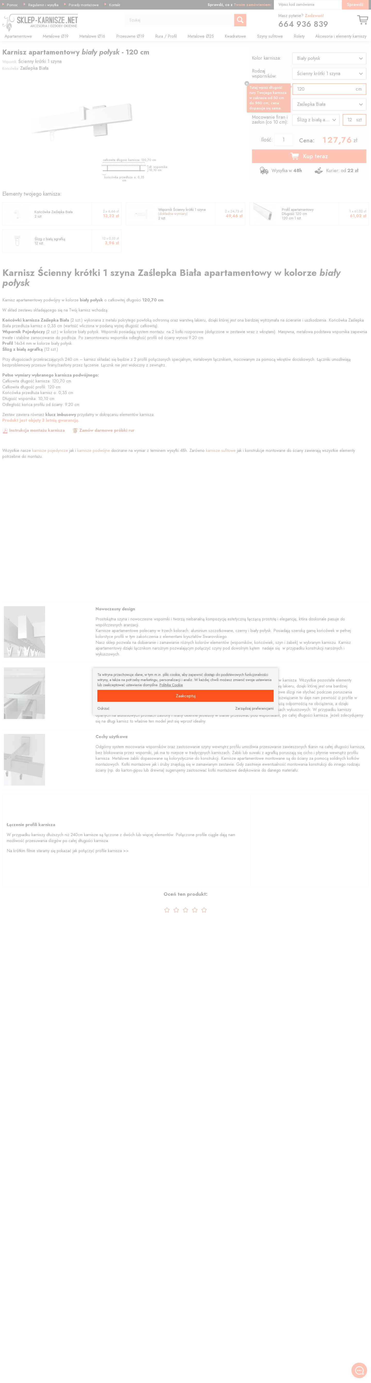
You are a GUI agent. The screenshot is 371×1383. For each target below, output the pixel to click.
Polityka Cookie (171, 684)
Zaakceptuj (186, 696)
